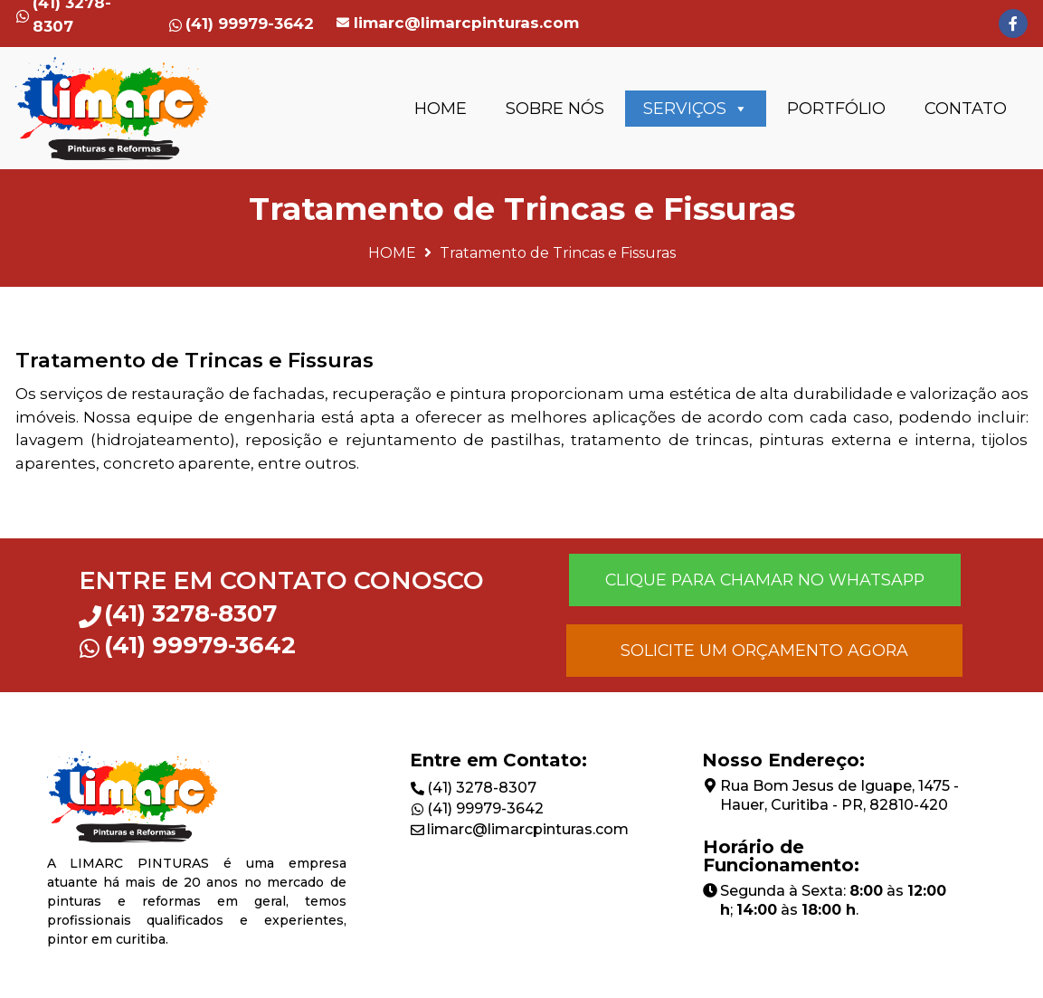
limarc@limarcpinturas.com (466, 23)
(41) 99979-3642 (485, 808)
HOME (440, 109)
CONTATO (965, 109)
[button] (764, 580)
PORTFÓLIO (836, 109)
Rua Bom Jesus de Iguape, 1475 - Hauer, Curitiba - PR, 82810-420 (839, 795)
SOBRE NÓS (555, 109)
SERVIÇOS (695, 109)
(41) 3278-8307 (481, 787)
